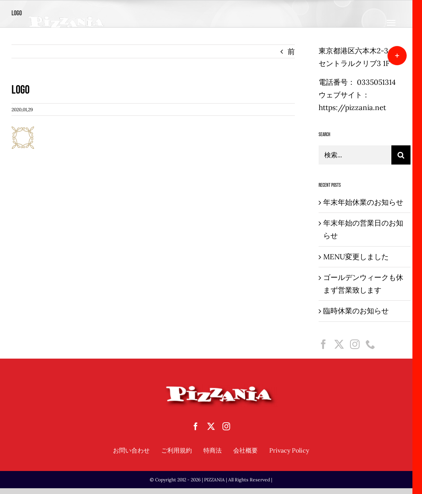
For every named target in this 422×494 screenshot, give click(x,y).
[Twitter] (339, 344)
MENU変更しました (356, 256)
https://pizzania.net (352, 107)
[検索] (401, 155)
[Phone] (370, 344)
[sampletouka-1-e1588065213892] (66, 18)
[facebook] (196, 426)
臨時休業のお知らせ (356, 310)
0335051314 (376, 82)
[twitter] (211, 426)
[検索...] (355, 155)
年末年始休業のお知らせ (363, 202)
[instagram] (226, 426)
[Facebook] (323, 344)
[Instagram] (355, 344)
